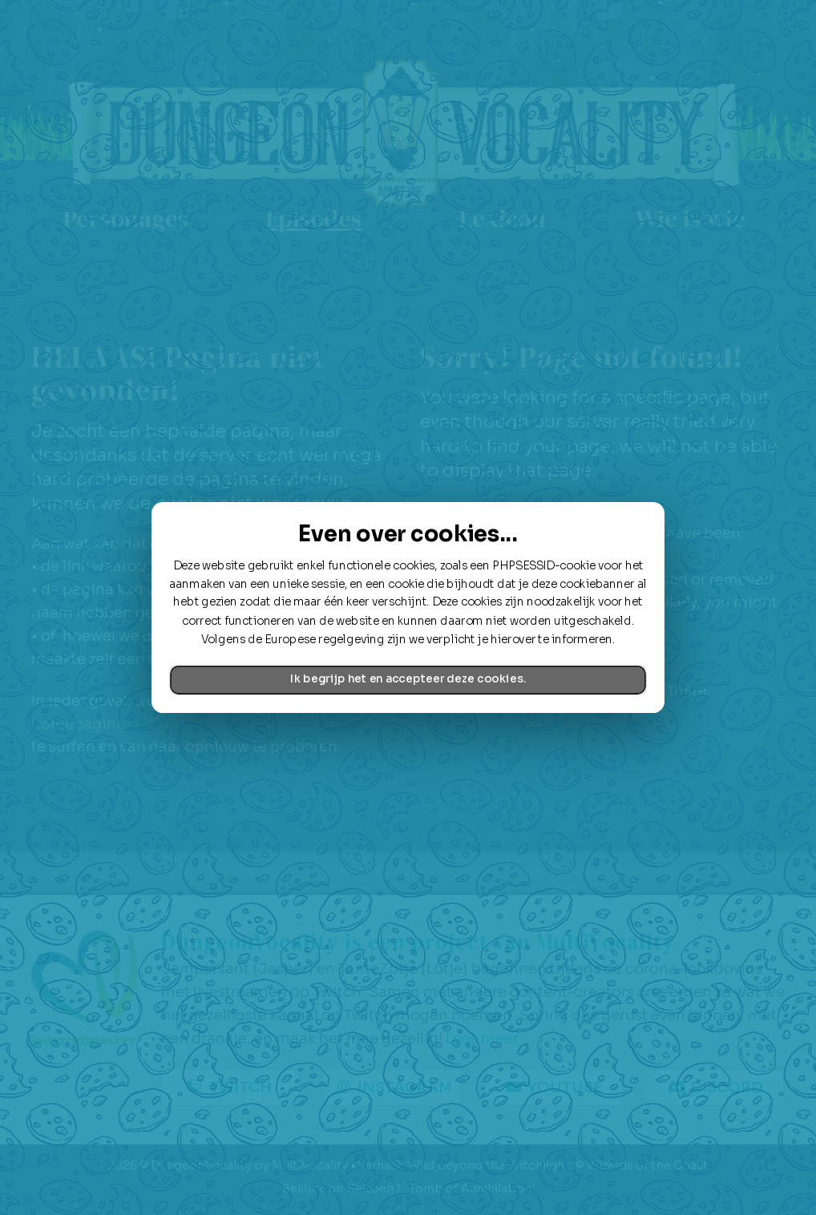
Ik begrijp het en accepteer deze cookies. (408, 679)
